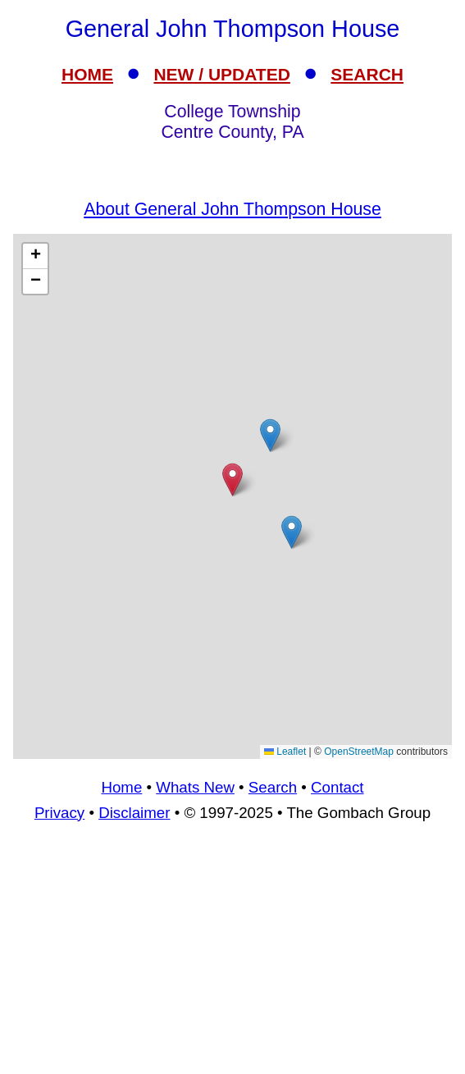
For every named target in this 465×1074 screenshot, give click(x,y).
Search (272, 787)
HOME (87, 74)
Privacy (59, 812)
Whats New (195, 787)
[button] (270, 435)
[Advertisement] (232, 955)
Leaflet (285, 751)
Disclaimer (134, 812)
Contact (337, 787)
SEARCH (367, 74)
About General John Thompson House (232, 209)
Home (121, 787)
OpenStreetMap (359, 751)
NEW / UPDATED (221, 74)
